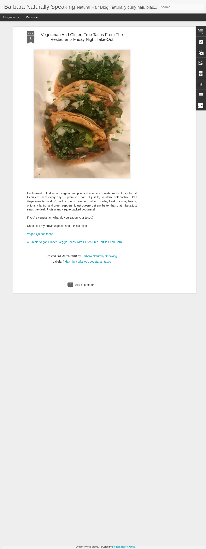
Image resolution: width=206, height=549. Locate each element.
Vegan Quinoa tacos (40, 208)
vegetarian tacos (100, 235)
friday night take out (75, 235)
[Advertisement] (159, 34)
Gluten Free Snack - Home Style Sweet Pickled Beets (103, 497)
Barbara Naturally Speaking (99, 230)
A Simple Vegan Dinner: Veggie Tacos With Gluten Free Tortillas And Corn (74, 216)
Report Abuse (128, 546)
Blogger (116, 546)
